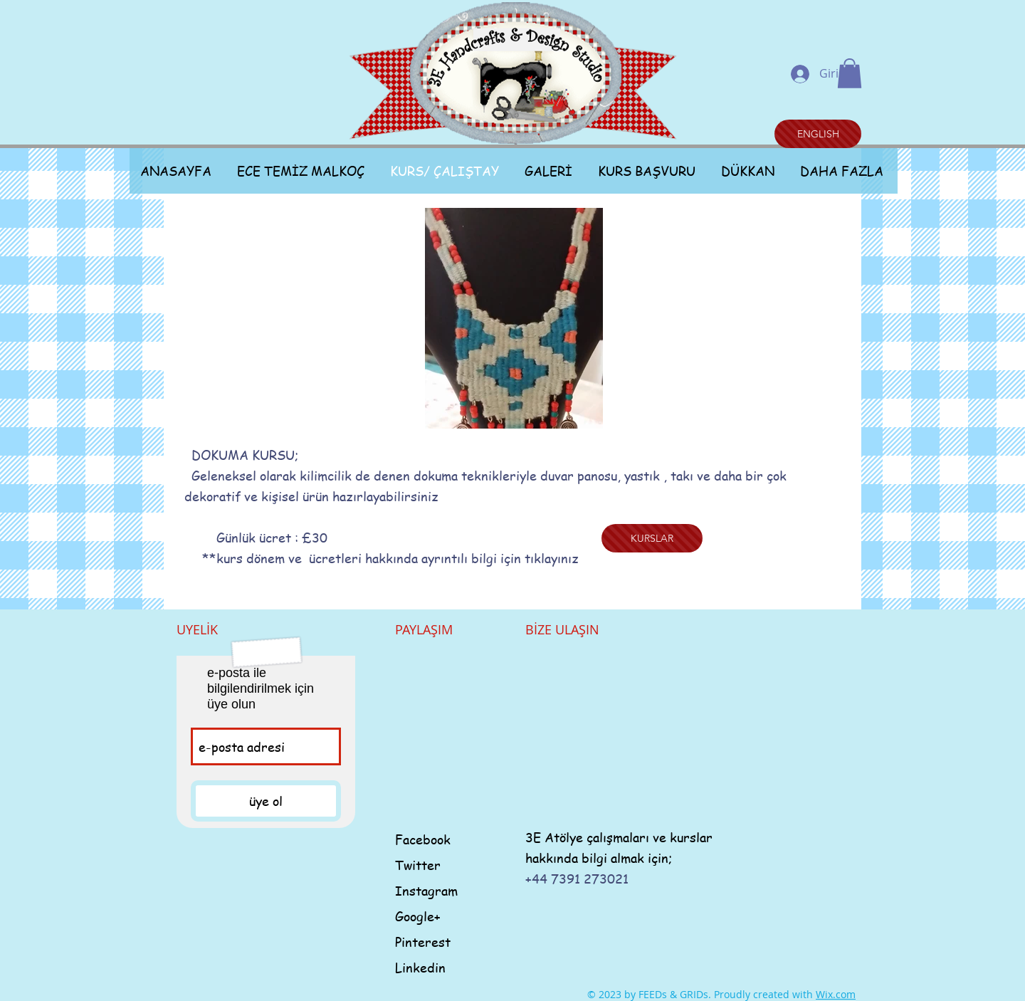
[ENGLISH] (817, 134)
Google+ (418, 916)
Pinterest (423, 941)
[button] (849, 73)
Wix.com (836, 994)
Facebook (423, 839)
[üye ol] (266, 801)
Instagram (426, 890)
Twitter (418, 865)
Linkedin (420, 967)
